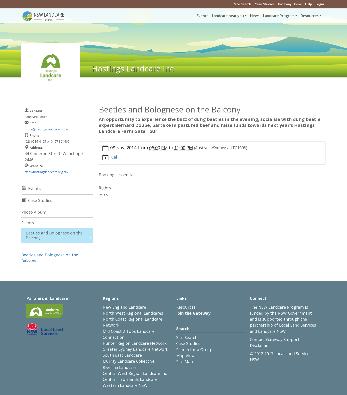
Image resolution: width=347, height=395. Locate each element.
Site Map (184, 361)
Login (320, 4)
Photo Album (33, 212)
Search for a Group (194, 349)
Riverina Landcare (120, 367)
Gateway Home (290, 4)
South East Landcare (122, 355)
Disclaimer (260, 345)
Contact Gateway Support (274, 339)
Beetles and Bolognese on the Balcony (54, 235)
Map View (185, 355)
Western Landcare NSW (125, 385)
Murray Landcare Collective (128, 361)
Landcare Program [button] (279, 15)
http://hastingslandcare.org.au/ (46, 172)
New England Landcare (124, 307)
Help (308, 4)
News (255, 15)
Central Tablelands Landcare (130, 379)
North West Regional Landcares (133, 313)
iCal (113, 157)
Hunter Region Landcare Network (135, 343)
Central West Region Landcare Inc (135, 373)
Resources (186, 307)
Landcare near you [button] (228, 15)
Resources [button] (310, 15)
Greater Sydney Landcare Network (135, 349)
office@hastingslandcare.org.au (47, 129)
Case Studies (264, 4)
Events (202, 15)
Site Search (242, 4)
